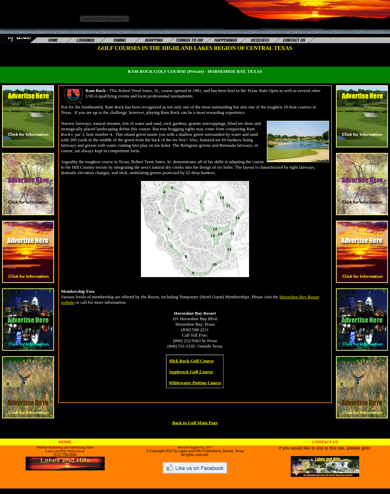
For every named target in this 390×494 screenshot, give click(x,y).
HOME (65, 442)
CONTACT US (325, 442)
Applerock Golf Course (191, 371)
